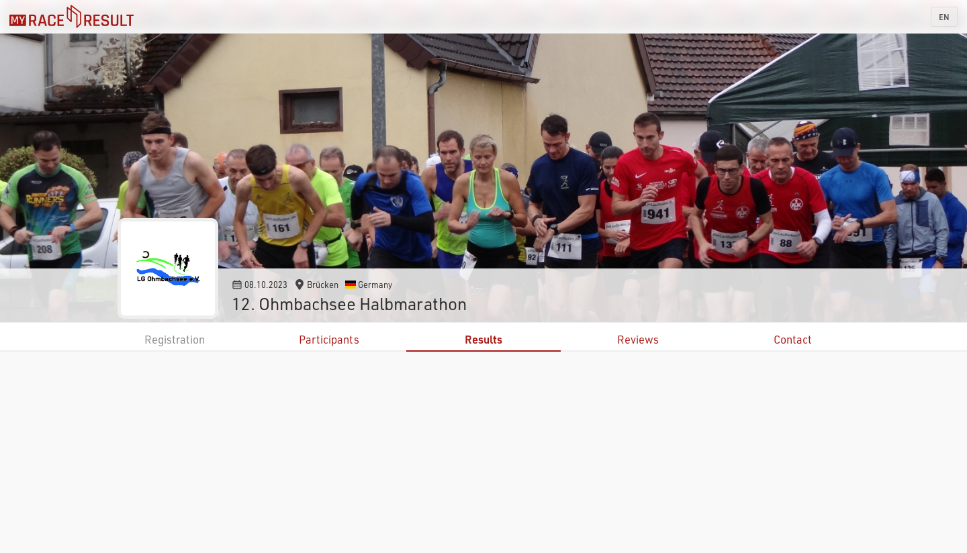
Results (483, 339)
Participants (329, 339)
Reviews (638, 339)
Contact (793, 339)
